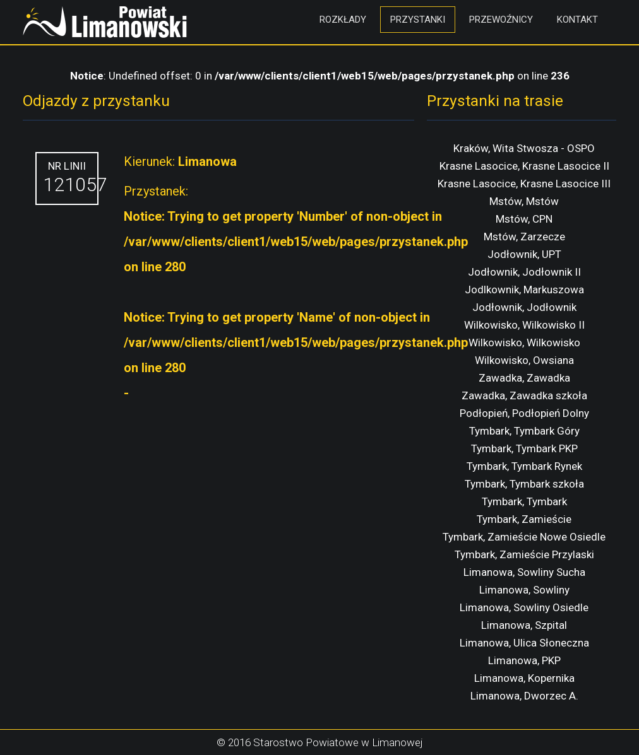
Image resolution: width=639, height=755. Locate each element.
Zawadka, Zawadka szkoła (524, 395)
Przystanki (417, 19)
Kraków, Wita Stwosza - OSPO (524, 148)
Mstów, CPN (524, 219)
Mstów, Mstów (524, 201)
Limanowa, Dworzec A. (524, 695)
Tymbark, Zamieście (524, 519)
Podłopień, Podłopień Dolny (524, 413)
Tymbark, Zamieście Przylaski (524, 554)
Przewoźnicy (501, 19)
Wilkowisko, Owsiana (524, 360)
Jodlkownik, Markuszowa (524, 289)
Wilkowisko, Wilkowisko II (524, 325)
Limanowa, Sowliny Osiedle (524, 607)
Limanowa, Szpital (524, 625)
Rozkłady (343, 19)
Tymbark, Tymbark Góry (524, 430)
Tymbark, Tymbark (524, 501)
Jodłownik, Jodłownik (524, 307)
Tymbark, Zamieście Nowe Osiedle (524, 536)
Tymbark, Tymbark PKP (524, 448)
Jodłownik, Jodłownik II (524, 272)
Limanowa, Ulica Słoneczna (524, 642)
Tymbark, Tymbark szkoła (524, 483)
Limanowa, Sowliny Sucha (524, 572)
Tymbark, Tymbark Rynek (524, 466)
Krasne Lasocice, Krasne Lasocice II (524, 166)
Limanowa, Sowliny (524, 589)
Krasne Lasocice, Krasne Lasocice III (524, 183)
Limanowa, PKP (524, 660)
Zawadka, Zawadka (524, 378)
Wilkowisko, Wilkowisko (524, 342)
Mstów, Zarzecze (524, 236)
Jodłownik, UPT (524, 254)
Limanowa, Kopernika (524, 678)
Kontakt (577, 19)
